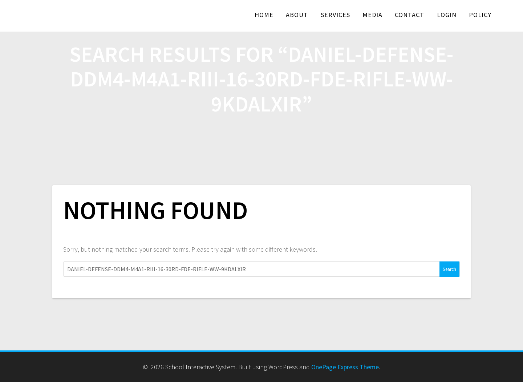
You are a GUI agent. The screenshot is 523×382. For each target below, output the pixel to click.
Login (447, 15)
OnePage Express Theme (345, 367)
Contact (409, 15)
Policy (480, 15)
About (297, 15)
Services (335, 15)
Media (372, 15)
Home (264, 15)
